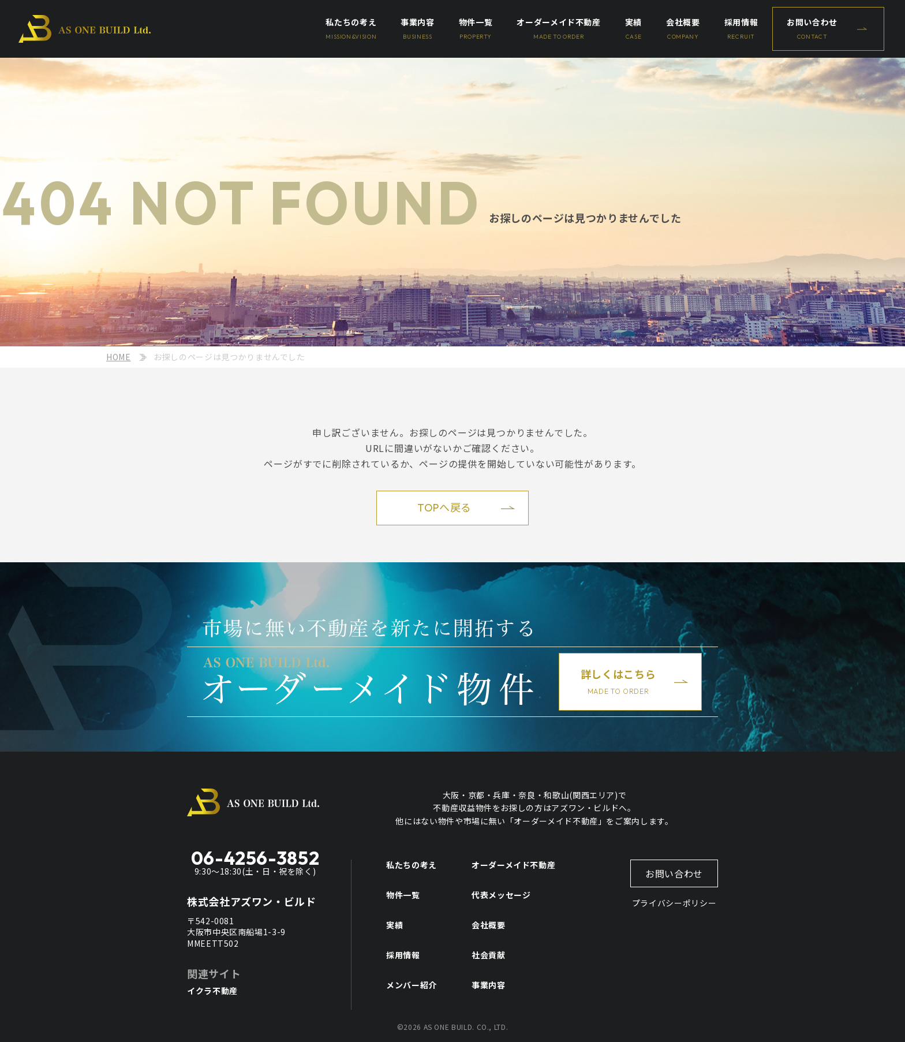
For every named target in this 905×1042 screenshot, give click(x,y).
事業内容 (489, 985)
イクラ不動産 (212, 990)
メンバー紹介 (411, 985)
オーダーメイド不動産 (513, 865)
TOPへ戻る (444, 507)
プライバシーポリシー (674, 903)
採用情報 (403, 955)
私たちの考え (411, 865)
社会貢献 (489, 955)
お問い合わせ (674, 873)
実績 (394, 925)
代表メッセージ (501, 895)
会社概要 (489, 925)
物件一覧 (403, 895)
